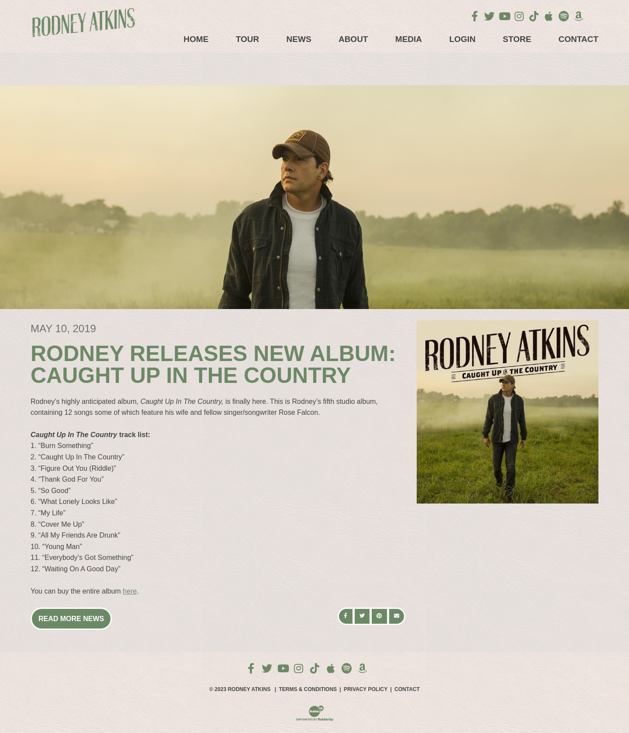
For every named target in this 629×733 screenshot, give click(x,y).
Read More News (71, 618)
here (130, 591)
